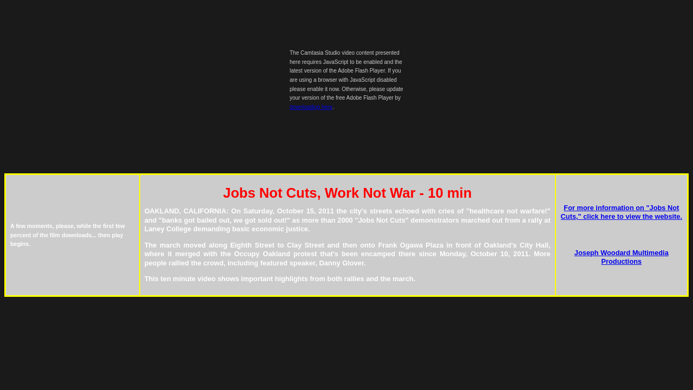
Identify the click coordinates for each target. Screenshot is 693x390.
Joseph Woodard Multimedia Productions (621, 257)
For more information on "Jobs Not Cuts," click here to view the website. (621, 212)
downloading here (311, 107)
